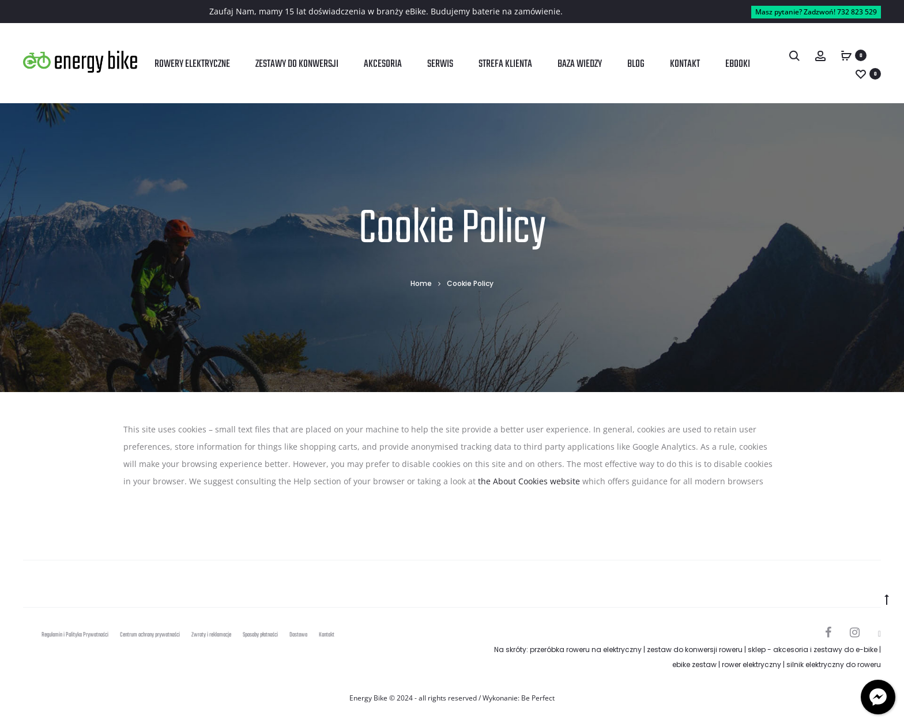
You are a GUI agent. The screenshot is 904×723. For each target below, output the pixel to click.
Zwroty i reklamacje (211, 635)
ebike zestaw (694, 664)
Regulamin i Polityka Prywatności (75, 635)
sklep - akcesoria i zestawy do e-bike (812, 649)
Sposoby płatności (260, 635)
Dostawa (298, 635)
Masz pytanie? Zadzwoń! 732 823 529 (816, 12)
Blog (636, 64)
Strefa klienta (505, 64)
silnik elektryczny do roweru (833, 664)
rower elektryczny (751, 664)
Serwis (440, 64)
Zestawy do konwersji (296, 64)
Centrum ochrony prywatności (150, 635)
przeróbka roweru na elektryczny (586, 649)
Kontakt (685, 64)
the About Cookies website (529, 481)
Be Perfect (538, 698)
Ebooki (737, 64)
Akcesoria (383, 64)
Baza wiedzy (580, 64)
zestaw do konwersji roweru (695, 649)
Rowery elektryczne (192, 64)
